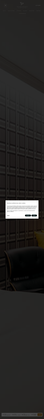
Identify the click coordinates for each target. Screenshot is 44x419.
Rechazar (28, 215)
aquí (11, 210)
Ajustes (8, 215)
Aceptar (34, 215)
